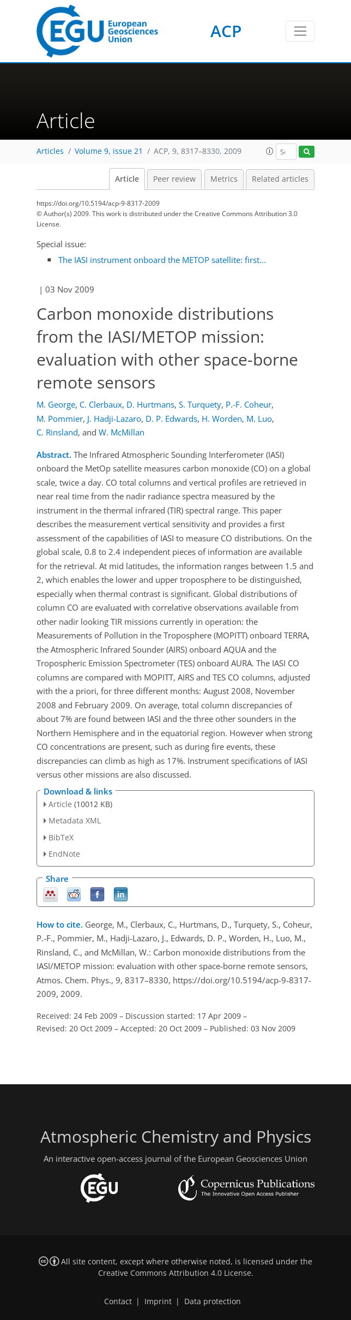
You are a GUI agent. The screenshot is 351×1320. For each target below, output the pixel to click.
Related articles (280, 179)
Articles (50, 151)
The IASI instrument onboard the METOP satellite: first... (162, 259)
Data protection (212, 1301)
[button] (270, 151)
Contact (118, 1301)
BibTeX (61, 837)
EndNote (64, 854)
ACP (225, 31)
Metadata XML (75, 820)
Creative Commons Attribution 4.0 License (174, 1273)
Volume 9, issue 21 (109, 151)
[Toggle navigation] (300, 31)
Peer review (174, 179)
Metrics (224, 179)
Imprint (158, 1301)
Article (127, 179)
